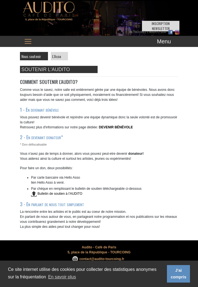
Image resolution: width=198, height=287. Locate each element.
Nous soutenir (31, 56)
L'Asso (56, 56)
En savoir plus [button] (62, 276)
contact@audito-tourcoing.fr (101, 259)
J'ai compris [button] (178, 273)
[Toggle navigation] (28, 41)
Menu (164, 41)
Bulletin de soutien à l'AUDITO (56, 194)
